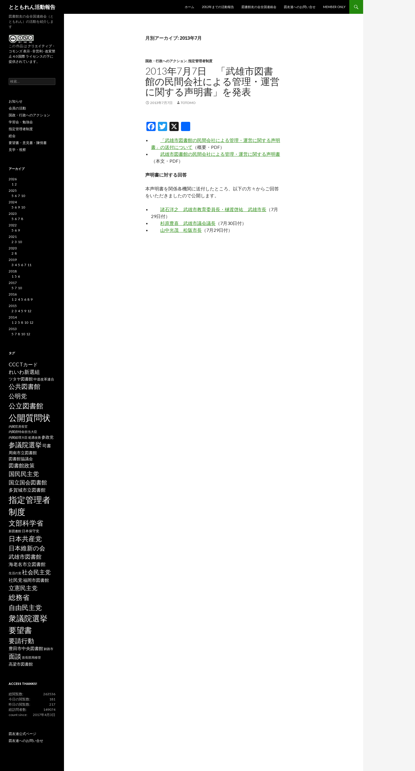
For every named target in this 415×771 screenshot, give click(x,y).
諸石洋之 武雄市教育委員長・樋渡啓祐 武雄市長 (213, 209)
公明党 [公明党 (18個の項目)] (18, 396)
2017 (13, 283)
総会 (12, 136)
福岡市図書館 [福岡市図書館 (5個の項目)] (36, 580)
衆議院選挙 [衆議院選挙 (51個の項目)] (28, 618)
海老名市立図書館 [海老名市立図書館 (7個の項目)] (27, 564)
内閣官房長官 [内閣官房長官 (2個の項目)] (18, 426)
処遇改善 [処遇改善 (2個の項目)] (34, 437)
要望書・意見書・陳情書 (28, 143)
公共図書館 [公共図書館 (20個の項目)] (24, 386)
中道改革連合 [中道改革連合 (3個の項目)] (43, 379)
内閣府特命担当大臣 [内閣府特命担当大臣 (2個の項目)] (23, 431)
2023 (13, 213)
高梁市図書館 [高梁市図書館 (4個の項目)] (21, 664)
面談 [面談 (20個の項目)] (15, 656)
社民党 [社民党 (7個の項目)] (15, 580)
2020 (13, 248)
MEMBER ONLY (334, 7)
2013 (13, 329)
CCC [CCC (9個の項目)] (14, 364)
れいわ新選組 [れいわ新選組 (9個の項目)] (24, 372)
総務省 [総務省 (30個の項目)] (19, 597)
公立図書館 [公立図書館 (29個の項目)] (26, 405)
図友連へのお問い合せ (300, 7)
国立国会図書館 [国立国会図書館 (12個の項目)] (28, 482)
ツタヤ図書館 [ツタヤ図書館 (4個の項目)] (21, 379)
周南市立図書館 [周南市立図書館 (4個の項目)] (23, 452)
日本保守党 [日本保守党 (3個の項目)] (30, 531)
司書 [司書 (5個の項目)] (46, 445)
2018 (13, 271)
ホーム (189, 7)
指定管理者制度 (200, 61)
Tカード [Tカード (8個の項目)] (29, 364)
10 (23, 196)
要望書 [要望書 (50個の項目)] (20, 630)
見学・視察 (17, 149)
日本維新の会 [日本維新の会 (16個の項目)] (27, 548)
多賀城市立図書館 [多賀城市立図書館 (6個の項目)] (27, 489)
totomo (188, 103)
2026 (13, 179)
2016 (13, 294)
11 (29, 265)
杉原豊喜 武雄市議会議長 (188, 223)
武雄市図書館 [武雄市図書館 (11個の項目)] (25, 557)
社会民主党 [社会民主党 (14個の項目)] (36, 572)
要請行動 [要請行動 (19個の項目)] (21, 641)
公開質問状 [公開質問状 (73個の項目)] (29, 417)
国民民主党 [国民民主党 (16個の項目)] (24, 473)
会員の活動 (17, 108)
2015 (13, 306)
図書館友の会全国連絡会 (259, 7)
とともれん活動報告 (32, 7)
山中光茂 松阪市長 (181, 230)
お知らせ (15, 101)
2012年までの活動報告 (218, 7)
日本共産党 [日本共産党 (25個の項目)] (25, 539)
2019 (13, 259)
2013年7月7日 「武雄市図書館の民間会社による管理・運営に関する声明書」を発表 (212, 81)
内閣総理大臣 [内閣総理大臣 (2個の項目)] (18, 437)
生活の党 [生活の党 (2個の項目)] (15, 573)
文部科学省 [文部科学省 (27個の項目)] (26, 523)
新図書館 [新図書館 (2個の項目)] (15, 531)
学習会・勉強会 (21, 122)
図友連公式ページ (22, 734)
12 (29, 311)
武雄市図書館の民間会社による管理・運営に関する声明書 (220, 154)
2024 (13, 202)
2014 (13, 317)
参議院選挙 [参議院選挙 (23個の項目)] (25, 445)
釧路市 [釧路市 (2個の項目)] (48, 649)
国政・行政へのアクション (166, 61)
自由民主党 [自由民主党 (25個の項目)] (25, 607)
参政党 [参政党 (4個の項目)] (48, 437)
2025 (13, 190)
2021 (13, 236)
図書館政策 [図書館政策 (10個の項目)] (22, 465)
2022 (13, 225)
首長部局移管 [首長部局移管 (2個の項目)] (31, 657)
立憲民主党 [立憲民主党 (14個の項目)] (23, 587)
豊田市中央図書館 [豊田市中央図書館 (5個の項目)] (26, 648)
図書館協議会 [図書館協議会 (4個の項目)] (21, 458)
